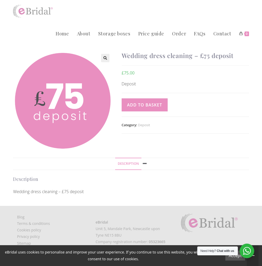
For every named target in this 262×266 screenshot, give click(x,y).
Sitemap (24, 243)
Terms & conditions (33, 223)
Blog (20, 216)
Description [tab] (128, 163)
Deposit (144, 125)
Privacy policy (28, 236)
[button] (105, 58)
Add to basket (144, 105)
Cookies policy (29, 229)
